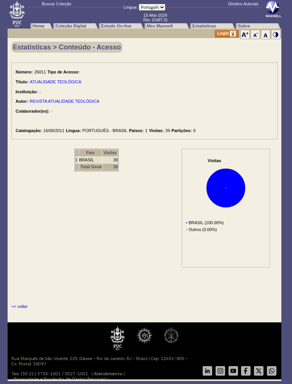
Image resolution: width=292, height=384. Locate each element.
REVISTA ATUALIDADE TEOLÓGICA (64, 101)
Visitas (110, 152)
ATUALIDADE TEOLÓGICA (55, 82)
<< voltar (19, 306)
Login (226, 34)
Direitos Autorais (243, 4)
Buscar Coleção (56, 4)
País (90, 152)
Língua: (131, 7)
